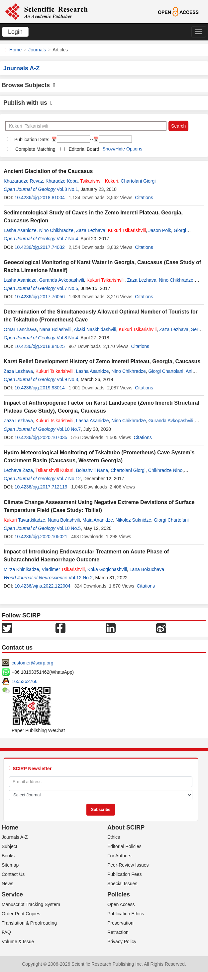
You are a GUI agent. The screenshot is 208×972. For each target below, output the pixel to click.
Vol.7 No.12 (69, 478)
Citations (144, 197)
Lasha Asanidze (20, 230)
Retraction (118, 932)
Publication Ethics (125, 913)
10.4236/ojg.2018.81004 (40, 197)
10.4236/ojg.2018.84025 (40, 346)
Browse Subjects (28, 85)
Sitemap (10, 865)
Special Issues (122, 883)
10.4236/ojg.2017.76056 (40, 296)
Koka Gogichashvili (107, 569)
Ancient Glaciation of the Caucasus (48, 171)
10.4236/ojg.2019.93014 (40, 387)
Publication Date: (31, 139)
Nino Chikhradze (56, 230)
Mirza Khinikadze (21, 569)
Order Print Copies (21, 913)
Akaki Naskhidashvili (95, 329)
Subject (9, 846)
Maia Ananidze (97, 520)
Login (15, 32)
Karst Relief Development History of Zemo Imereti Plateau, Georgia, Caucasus (102, 361)
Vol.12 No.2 (80, 577)
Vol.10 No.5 (69, 528)
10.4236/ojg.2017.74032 (40, 247)
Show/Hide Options (122, 148)
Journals (37, 49)
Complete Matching (35, 149)
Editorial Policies (124, 846)
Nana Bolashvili (55, 329)
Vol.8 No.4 (67, 337)
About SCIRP (126, 827)
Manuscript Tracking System (31, 904)
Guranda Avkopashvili (61, 280)
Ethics (113, 837)
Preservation (120, 923)
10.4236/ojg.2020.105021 (41, 536)
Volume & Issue (18, 941)
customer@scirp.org (32, 662)
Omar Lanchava (20, 329)
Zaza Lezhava (90, 230)
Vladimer (63, 569)
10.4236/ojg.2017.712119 (41, 486)
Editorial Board (84, 149)
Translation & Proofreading (29, 923)
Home (15, 49)
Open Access (121, 904)
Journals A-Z (15, 837)
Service (12, 894)
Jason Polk (160, 230)
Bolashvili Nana (92, 470)
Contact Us (13, 874)
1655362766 (25, 681)
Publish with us (28, 102)
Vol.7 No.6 (67, 288)
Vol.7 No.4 (67, 238)
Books (8, 855)
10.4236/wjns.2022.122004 (42, 586)
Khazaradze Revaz (23, 181)
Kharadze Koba (62, 181)
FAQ (6, 932)
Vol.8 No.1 (67, 189)
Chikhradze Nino (165, 470)
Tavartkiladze (24, 520)
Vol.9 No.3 (67, 379)
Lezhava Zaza (18, 470)
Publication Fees (124, 874)
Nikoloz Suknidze (133, 520)
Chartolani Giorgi (138, 181)
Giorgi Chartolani (166, 371)
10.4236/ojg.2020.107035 (41, 437)
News (7, 883)
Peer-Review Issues (128, 865)
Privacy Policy (121, 941)
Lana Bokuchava (147, 569)
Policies (118, 894)
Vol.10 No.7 (69, 429)
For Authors (119, 855)
